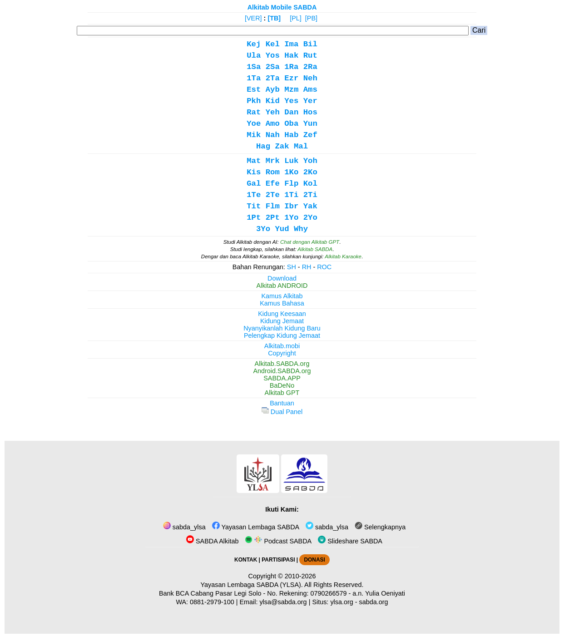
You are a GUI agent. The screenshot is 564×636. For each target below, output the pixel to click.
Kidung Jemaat (282, 321)
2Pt (273, 217)
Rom (273, 172)
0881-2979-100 (212, 602)
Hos (310, 112)
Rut (310, 55)
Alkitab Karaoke (343, 256)
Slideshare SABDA (350, 541)
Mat (254, 161)
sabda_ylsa (184, 527)
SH (291, 267)
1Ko (291, 172)
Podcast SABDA (278, 541)
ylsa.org (341, 602)
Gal (254, 183)
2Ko (310, 172)
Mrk (273, 161)
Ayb (273, 89)
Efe (273, 183)
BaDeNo (282, 385)
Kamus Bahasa (282, 303)
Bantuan (282, 403)
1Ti (291, 195)
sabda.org (373, 602)
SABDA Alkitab (212, 541)
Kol (310, 183)
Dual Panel (282, 411)
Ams (310, 89)
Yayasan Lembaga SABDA (255, 527)
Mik (254, 135)
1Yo (291, 217)
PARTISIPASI (278, 560)
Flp (291, 183)
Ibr (291, 206)
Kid (273, 101)
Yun (310, 123)
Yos (273, 55)
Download (282, 278)
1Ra (291, 67)
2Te (273, 195)
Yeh (273, 112)
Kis (254, 172)
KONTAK (245, 560)
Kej (254, 44)
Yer (310, 101)
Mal (301, 146)
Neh (310, 78)
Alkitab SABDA (314, 249)
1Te (254, 195)
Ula (254, 55)
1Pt (254, 217)
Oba (291, 123)
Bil (310, 44)
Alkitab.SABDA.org (282, 363)
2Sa (273, 67)
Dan (291, 112)
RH (307, 267)
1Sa (254, 67)
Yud (282, 229)
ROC (324, 267)
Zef (310, 135)
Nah (273, 135)
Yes (291, 101)
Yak (310, 206)
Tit (254, 206)
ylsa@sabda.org (283, 602)
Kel (273, 44)
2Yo (310, 217)
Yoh (310, 161)
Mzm (291, 89)
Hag (263, 146)
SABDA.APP (282, 378)
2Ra (310, 67)
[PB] (311, 18)
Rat (254, 112)
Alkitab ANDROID (282, 285)
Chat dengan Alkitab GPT (309, 242)
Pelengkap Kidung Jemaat (282, 335)
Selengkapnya (380, 527)
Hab (291, 135)
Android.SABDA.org (282, 371)
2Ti (310, 195)
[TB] (274, 18)
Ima (291, 44)
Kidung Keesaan (282, 313)
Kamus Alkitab (281, 296)
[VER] (253, 18)
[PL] (296, 18)
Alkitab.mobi (282, 346)
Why (301, 229)
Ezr (291, 78)
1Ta (254, 78)
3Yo (263, 229)
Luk (291, 161)
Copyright (282, 353)
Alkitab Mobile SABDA (282, 7)
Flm (273, 206)
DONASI (314, 560)
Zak (282, 146)
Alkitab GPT (282, 392)
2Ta (273, 78)
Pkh (254, 101)
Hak (291, 55)
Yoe (254, 123)
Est (254, 89)
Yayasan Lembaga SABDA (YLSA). (252, 584)
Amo (273, 123)
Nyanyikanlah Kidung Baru (282, 328)
